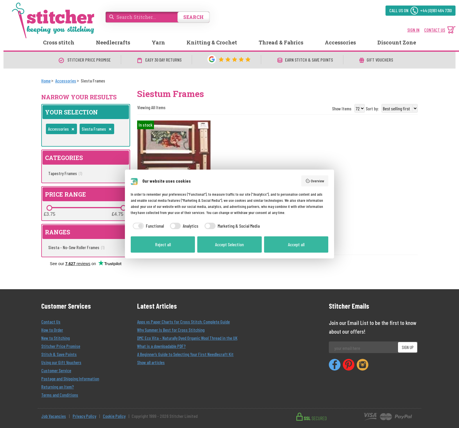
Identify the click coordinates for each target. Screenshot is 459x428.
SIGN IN (413, 30)
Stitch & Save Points (59, 354)
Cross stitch (58, 42)
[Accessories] (65, 80)
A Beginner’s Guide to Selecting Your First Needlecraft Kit (185, 354)
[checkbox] (147, 225)
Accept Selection (229, 244)
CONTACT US (434, 30)
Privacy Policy (84, 416)
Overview (314, 181)
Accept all (296, 244)
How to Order (52, 329)
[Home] (46, 80)
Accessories (340, 42)
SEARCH (193, 17)
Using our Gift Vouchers (61, 362)
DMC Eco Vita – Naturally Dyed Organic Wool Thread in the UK (187, 338)
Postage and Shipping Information (70, 378)
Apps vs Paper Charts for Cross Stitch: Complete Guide (183, 321)
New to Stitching (55, 338)
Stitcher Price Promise (60, 346)
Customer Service (56, 370)
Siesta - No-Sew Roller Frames (76, 247)
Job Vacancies (53, 416)
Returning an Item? (57, 386)
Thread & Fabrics (281, 42)
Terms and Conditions (59, 395)
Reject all (163, 244)
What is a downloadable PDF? (161, 346)
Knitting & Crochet (212, 42)
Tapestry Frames (65, 173)
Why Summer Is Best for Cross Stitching (171, 329)
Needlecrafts (113, 42)
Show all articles (151, 362)
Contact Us (50, 321)
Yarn (158, 42)
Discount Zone (396, 42)
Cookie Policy (114, 416)
